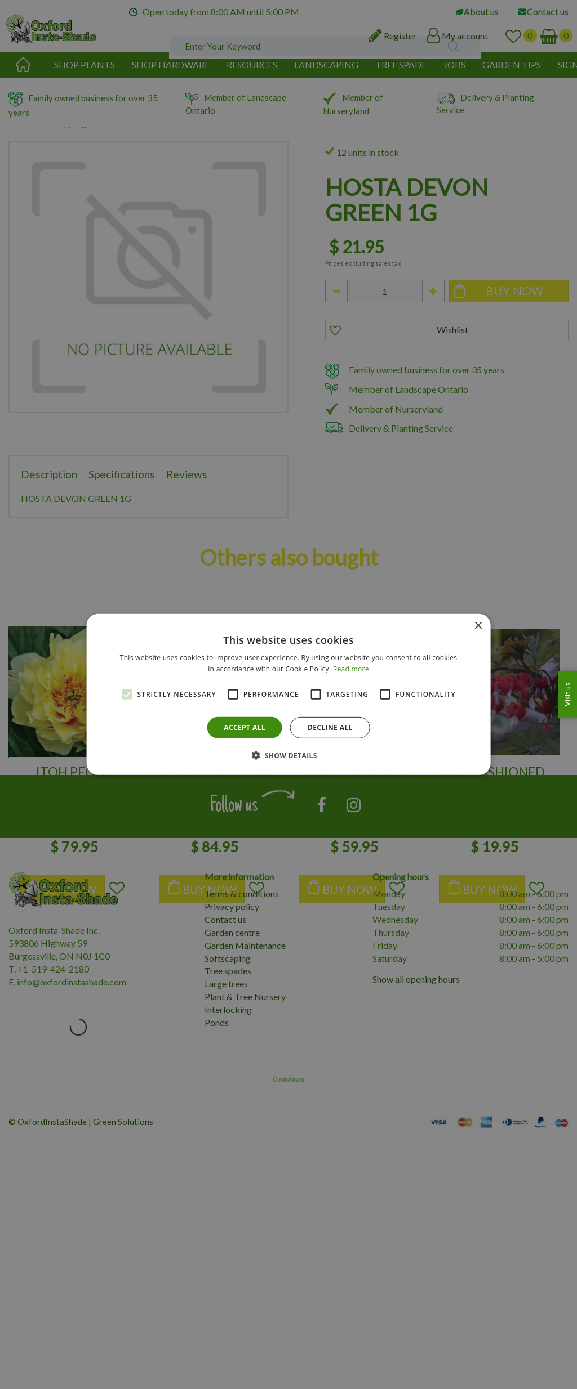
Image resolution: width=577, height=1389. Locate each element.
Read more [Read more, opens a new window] (351, 669)
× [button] (477, 626)
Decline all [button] (330, 727)
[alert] (288, 694)
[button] (288, 755)
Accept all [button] (244, 727)
